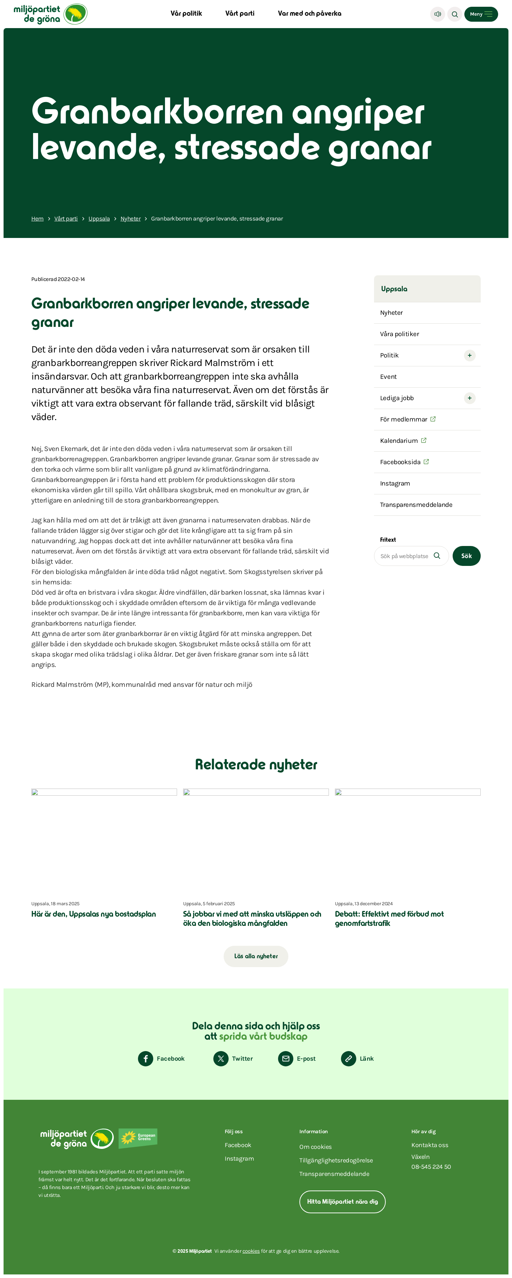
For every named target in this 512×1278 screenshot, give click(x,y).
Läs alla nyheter (256, 957)
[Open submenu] (470, 355)
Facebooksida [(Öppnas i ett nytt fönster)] (400, 462)
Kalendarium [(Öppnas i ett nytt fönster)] (399, 441)
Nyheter (391, 313)
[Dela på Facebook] (161, 1058)
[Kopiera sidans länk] (357, 1058)
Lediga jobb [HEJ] (397, 398)
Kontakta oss (429, 1145)
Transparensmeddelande (416, 505)
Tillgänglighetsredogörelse (336, 1160)
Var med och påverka (310, 14)
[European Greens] (138, 1138)
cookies (251, 1251)
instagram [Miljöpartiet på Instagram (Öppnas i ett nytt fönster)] (239, 1158)
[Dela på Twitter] (232, 1058)
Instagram (395, 483)
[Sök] (454, 14)
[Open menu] (481, 14)
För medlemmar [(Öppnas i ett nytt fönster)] (403, 419)
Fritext (388, 540)
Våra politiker (399, 334)
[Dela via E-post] (297, 1058)
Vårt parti (240, 14)
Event (388, 377)
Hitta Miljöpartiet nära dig (342, 1202)
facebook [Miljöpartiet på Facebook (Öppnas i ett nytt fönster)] (238, 1145)
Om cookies (315, 1147)
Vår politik (186, 14)
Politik (389, 355)
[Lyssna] (437, 14)
